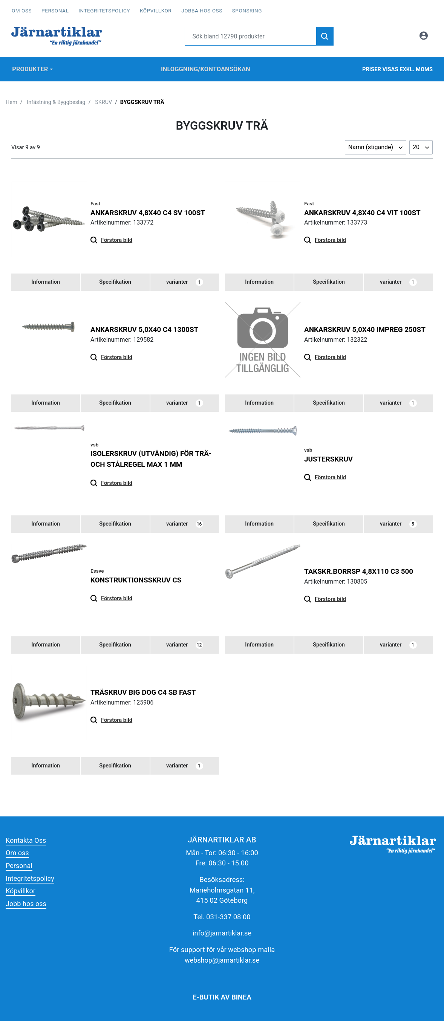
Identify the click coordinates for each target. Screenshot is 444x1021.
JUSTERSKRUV (329, 457)
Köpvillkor (155, 11)
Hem (11, 100)
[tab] (45, 280)
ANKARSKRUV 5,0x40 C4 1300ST (145, 328)
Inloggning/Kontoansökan (205, 68)
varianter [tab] (185, 280)
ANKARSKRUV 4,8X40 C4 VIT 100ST (363, 210)
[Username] (251, 36)
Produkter (29, 68)
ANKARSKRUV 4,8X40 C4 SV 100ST (148, 210)
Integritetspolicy (104, 11)
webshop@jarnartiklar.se (222, 960)
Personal (55, 11)
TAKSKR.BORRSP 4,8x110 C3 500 (359, 570)
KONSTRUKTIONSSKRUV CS (136, 579)
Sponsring (247, 11)
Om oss (22, 11)
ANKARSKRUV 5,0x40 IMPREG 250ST (366, 328)
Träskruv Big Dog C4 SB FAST (144, 692)
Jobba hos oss (201, 11)
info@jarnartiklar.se (222, 933)
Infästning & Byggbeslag (57, 100)
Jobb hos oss (26, 903)
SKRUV (105, 100)
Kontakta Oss (26, 840)
